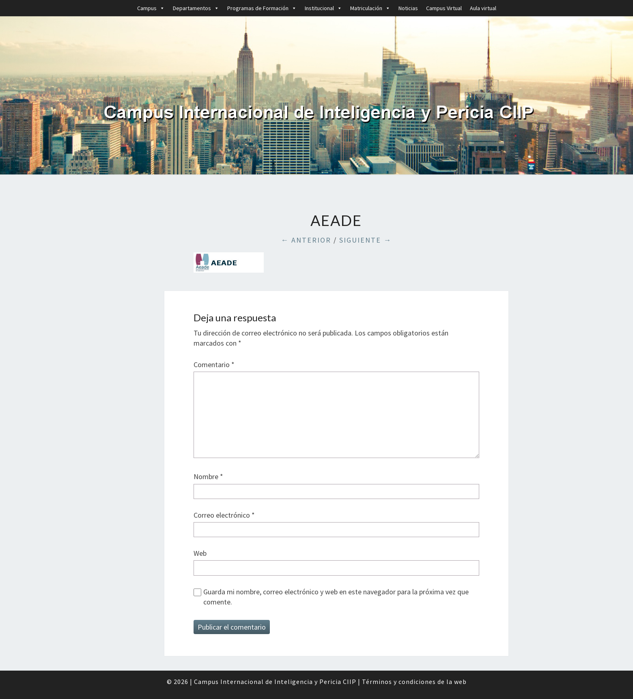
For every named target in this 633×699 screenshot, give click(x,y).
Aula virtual (483, 8)
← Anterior (306, 240)
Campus (151, 8)
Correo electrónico (224, 515)
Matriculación (370, 8)
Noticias (408, 8)
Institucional (323, 8)
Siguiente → (365, 240)
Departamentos (196, 8)
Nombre (208, 476)
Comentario (214, 364)
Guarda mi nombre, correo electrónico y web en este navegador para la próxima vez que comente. (336, 597)
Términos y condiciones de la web (414, 681)
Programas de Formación (262, 8)
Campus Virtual (444, 8)
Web (200, 553)
